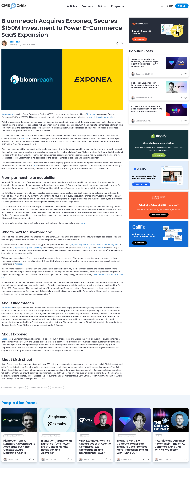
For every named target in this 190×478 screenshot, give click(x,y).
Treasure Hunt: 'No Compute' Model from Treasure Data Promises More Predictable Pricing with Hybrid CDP (132, 447)
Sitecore (24, 138)
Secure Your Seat (159, 215)
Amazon (18, 264)
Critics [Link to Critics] (102, 6)
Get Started (139, 39)
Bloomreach (7, 114)
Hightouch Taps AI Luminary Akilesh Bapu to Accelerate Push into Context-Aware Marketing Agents (19, 447)
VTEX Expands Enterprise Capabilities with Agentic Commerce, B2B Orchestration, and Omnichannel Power (95, 447)
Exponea (91, 114)
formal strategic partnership (101, 117)
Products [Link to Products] (87, 6)
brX (35, 165)
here (83, 223)
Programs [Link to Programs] (117, 6)
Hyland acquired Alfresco (83, 244)
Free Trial (159, 155)
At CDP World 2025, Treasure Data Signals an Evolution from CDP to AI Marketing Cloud (146, 109)
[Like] (121, 43)
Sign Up (182, 6)
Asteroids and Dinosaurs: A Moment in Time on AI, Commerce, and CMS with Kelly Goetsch (170, 445)
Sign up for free (141, 184)
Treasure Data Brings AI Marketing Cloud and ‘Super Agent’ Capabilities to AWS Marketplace (145, 63)
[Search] (162, 6)
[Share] (117, 43)
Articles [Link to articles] (72, 6)
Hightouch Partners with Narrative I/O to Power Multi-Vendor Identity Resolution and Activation (56, 447)
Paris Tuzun (14, 42)
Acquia (89, 247)
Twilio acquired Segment (107, 244)
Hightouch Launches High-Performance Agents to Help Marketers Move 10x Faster (145, 85)
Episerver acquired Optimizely (28, 247)
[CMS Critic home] (14, 6)
